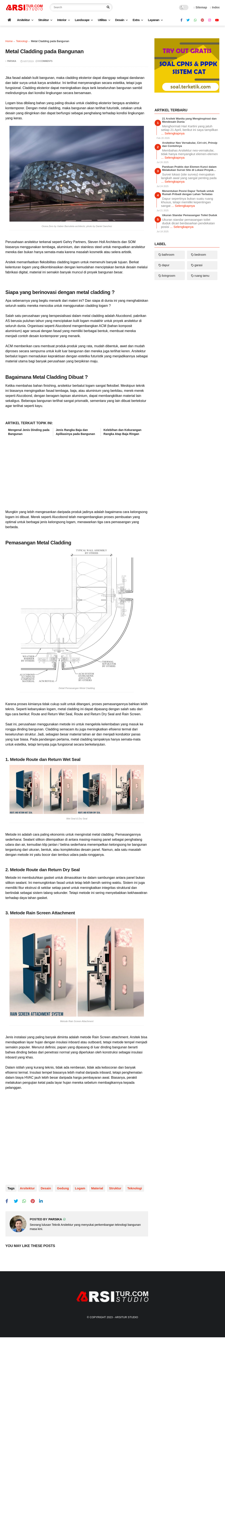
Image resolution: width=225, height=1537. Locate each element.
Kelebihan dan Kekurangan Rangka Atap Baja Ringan (122, 617)
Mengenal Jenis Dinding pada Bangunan (29, 617)
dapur (165, 376)
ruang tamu (201, 387)
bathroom (168, 366)
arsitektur (27, 1373)
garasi (198, 376)
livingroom (168, 387)
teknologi (22, 100)
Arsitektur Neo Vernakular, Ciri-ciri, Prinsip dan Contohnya (189, 256)
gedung (61, 1373)
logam (78, 1373)
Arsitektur (23, 20)
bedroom (200, 366)
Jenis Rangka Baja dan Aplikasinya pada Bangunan (75, 617)
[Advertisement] (112, 61)
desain (45, 1373)
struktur (111, 1373)
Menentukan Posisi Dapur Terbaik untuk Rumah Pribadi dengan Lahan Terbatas (188, 304)
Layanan (153, 20)
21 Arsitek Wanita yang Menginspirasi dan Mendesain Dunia (189, 232)
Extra (136, 20)
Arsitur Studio (126, 1501)
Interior (61, 20)
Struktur (43, 20)
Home (9, 100)
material (94, 1373)
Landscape (82, 20)
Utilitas (102, 20)
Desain (119, 20)
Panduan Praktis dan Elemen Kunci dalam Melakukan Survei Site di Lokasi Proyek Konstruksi (189, 280)
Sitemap (200, 7)
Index (215, 7)
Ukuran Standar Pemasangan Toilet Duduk (189, 326)
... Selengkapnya (172, 245)
